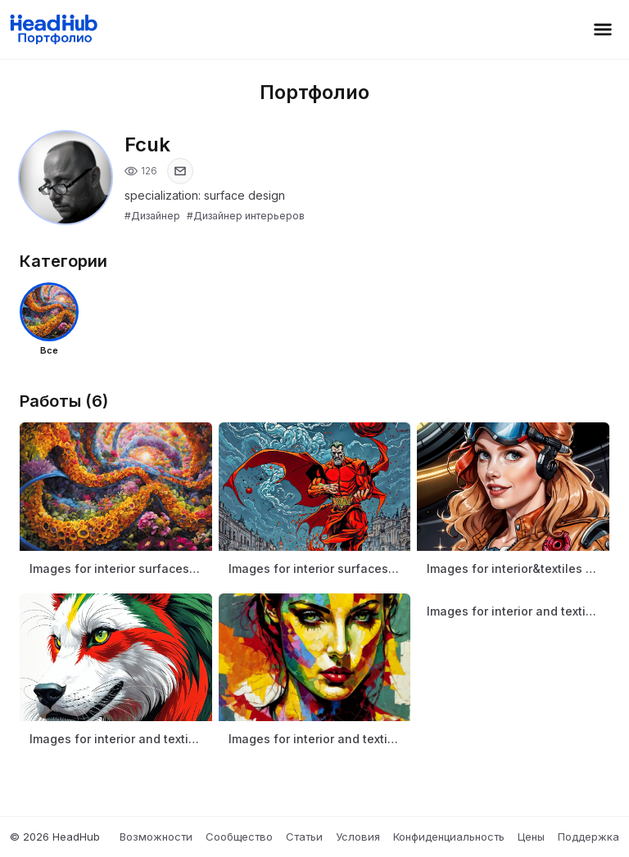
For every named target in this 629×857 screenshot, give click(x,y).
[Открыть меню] (602, 29)
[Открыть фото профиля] (65, 177)
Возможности (156, 836)
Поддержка (588, 836)
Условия (358, 836)
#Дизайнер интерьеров (246, 216)
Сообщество (239, 836)
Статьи (304, 836)
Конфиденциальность (449, 836)
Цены (531, 836)
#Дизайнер (152, 216)
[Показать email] (180, 171)
